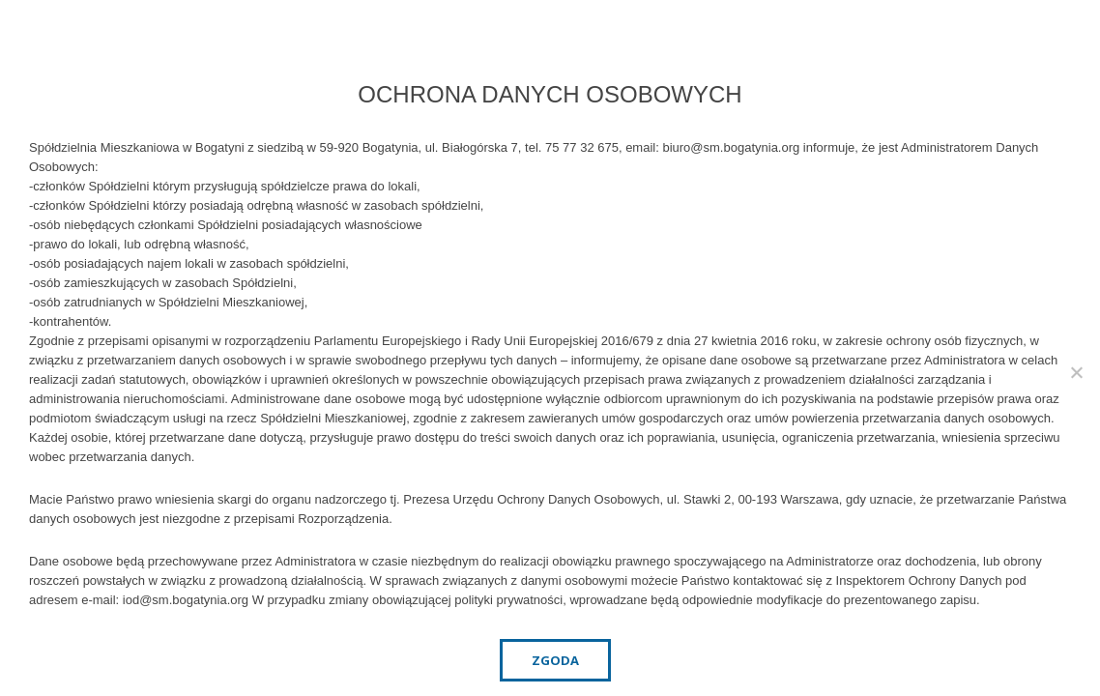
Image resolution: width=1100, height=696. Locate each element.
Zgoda (555, 660)
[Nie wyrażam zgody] (1076, 372)
